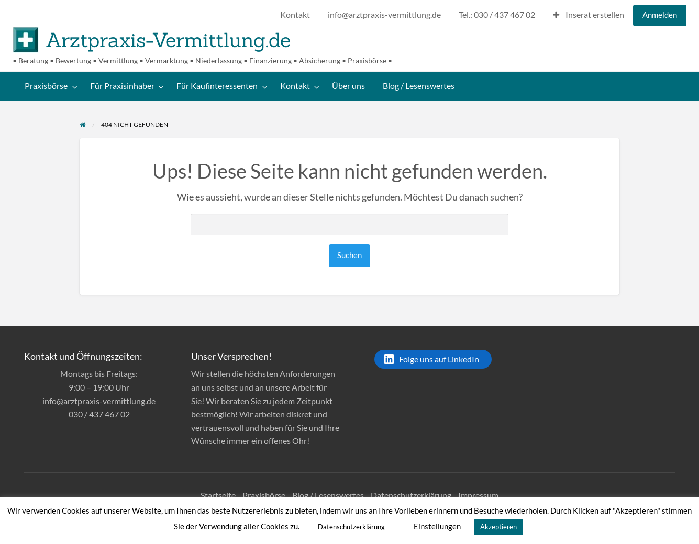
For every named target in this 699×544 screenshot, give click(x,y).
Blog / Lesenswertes (418, 86)
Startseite (218, 495)
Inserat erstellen (588, 14)
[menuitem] (295, 15)
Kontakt (295, 14)
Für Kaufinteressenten (217, 86)
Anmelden (659, 14)
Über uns (348, 86)
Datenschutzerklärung (411, 495)
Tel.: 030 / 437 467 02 (497, 14)
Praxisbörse (46, 86)
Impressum (478, 495)
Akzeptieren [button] (498, 527)
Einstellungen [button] (437, 526)
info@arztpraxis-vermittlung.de (384, 14)
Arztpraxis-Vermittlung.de (168, 39)
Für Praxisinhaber (122, 86)
